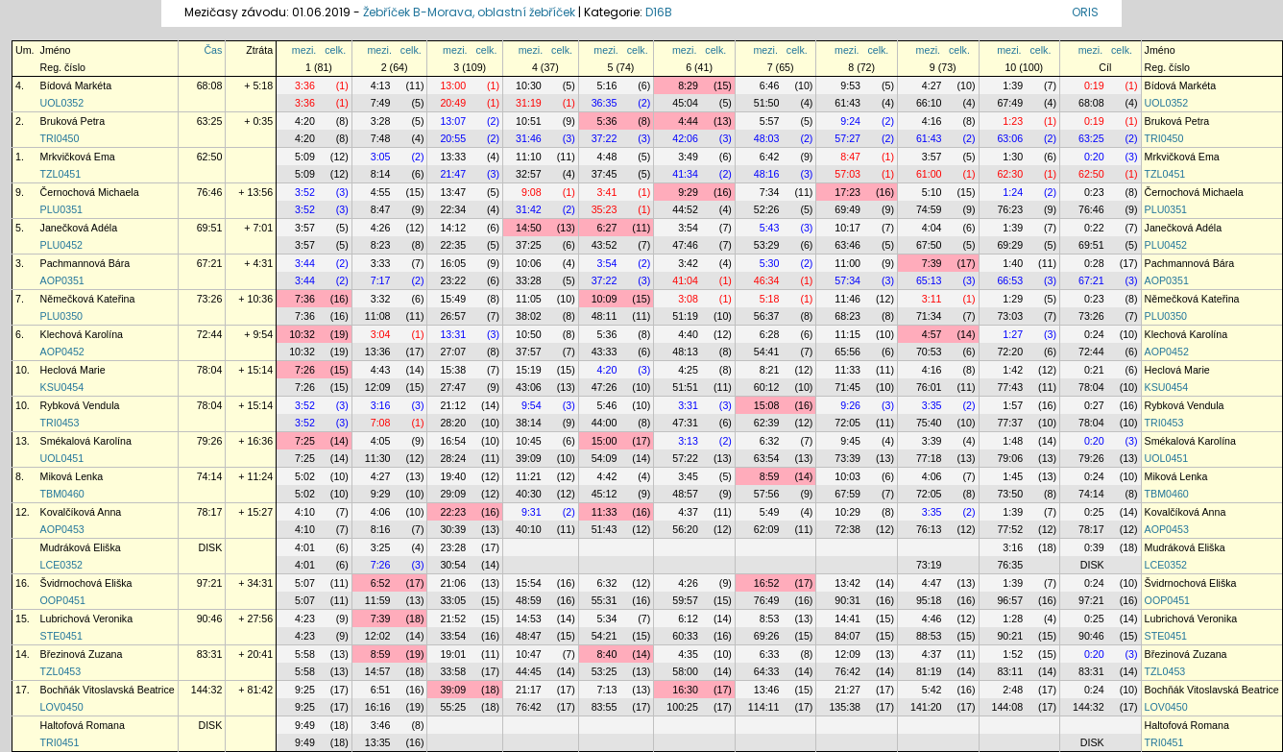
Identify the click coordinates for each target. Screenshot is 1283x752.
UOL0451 (62, 458)
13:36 (378, 351)
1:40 (1013, 263)
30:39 (453, 529)
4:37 (688, 512)
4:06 (932, 476)
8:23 (381, 245)
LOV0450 (62, 707)
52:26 (767, 209)
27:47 (453, 387)
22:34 (453, 209)
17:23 (847, 192)
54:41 (767, 351)
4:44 (688, 121)
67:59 (847, 493)
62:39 (767, 422)
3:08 (688, 298)
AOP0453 (62, 529)
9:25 (305, 689)
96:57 (1010, 600)
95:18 (929, 600)
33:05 (453, 600)
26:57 (453, 316)
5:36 (607, 121)
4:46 (932, 618)
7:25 (305, 441)
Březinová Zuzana (81, 654)
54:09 (604, 458)
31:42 (529, 209)
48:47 (529, 636)
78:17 (210, 512)
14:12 (453, 227)
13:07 (453, 121)
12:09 (378, 387)
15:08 (767, 405)
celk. (335, 50)
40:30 (529, 493)
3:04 (381, 334)
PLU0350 (61, 316)
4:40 (688, 334)
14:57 (378, 671)
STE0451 (61, 636)
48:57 (685, 493)
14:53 (529, 618)
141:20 (926, 707)
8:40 (607, 654)
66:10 (929, 103)
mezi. (304, 50)
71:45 (847, 387)
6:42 (770, 156)
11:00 (847, 263)
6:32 (770, 441)
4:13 (381, 85)
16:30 (685, 689)
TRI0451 (60, 742)
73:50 (1010, 493)
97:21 (210, 583)
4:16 (932, 121)
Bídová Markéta (76, 85)
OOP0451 (62, 600)
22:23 (453, 512)
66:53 (1010, 280)
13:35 (378, 742)
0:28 (1094, 263)
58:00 (685, 671)
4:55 (381, 192)
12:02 (378, 636)
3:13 (688, 441)
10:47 (529, 654)
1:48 (1013, 441)
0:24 (1094, 334)
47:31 (685, 422)
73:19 (929, 564)
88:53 (929, 636)
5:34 (607, 618)
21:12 (453, 405)
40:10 (529, 529)
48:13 (685, 351)
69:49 (847, 209)
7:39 (932, 263)
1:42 (1013, 370)
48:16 (767, 174)
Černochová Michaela (89, 192)
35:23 (604, 209)
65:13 (929, 280)
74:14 (210, 476)
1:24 (1013, 192)
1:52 (1013, 654)
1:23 (1013, 121)
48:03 (767, 138)
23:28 (453, 547)
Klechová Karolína (82, 334)
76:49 (767, 600)
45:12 (604, 493)
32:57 (529, 174)
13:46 (767, 689)
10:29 (847, 512)
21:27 (847, 689)
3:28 (381, 121)
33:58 (453, 671)
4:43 (381, 370)
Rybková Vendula (80, 405)
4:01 (305, 547)
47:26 (604, 387)
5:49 (770, 512)
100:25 (682, 707)
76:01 (929, 387)
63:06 (1010, 138)
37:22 (604, 138)
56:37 (767, 316)
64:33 (767, 671)
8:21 (770, 370)
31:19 (529, 103)
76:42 (847, 671)
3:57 (932, 156)
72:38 (847, 529)
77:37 (1010, 422)
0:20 (1094, 156)
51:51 (685, 387)
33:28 (529, 280)
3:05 (381, 156)
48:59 (529, 600)
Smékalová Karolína (86, 441)
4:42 (607, 476)
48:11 (604, 316)
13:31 (453, 334)
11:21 (529, 476)
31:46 (529, 138)
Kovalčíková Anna (81, 512)
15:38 (453, 370)
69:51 (210, 227)
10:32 (302, 334)
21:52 (453, 618)
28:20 (453, 422)
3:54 (688, 227)
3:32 (381, 298)
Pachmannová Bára (85, 263)
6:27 (607, 227)
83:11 (1010, 671)
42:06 (685, 138)
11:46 (847, 298)
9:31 (531, 512)
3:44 (305, 263)
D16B (658, 12)
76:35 (1010, 564)
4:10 (305, 512)
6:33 (770, 654)
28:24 (453, 458)
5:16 (607, 85)
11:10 (529, 156)
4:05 (381, 441)
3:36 (305, 85)
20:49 (453, 103)
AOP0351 (62, 280)
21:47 (453, 174)
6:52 (381, 583)
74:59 (929, 209)
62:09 (767, 529)
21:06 (453, 583)
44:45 (529, 671)
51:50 (767, 103)
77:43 (1010, 387)
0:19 (1094, 85)
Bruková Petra (73, 121)
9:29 (688, 192)
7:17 (381, 280)
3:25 (381, 547)
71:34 (929, 316)
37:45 (604, 174)
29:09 (453, 493)
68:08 (210, 85)
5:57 (770, 121)
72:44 (210, 334)
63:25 (210, 121)
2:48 (1013, 689)
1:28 (1013, 618)
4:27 (932, 85)
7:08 (381, 422)
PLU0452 (61, 245)
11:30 (378, 458)
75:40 (929, 422)
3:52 (305, 192)
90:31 (847, 600)
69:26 (767, 636)
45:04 (685, 103)
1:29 (1013, 298)
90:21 (1010, 636)
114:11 (764, 707)
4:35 (688, 654)
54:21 (604, 636)
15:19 (529, 370)
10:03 (847, 476)
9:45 (850, 441)
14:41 (847, 618)
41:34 (685, 174)
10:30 (529, 85)
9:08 (531, 192)
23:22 (453, 280)
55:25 (453, 707)
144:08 (1008, 707)
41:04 (685, 280)
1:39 (1013, 85)
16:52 (767, 583)
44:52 (685, 209)
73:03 (1010, 316)
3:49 (688, 156)
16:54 (453, 441)
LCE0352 (61, 564)
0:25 (1094, 512)
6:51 (381, 689)
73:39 (847, 458)
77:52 (1010, 529)
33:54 (453, 636)
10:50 (529, 334)
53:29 (767, 245)
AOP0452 (62, 351)
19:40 (453, 476)
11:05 (529, 298)
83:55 (604, 707)
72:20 (1010, 351)
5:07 (305, 583)
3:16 (381, 405)
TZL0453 (61, 671)
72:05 (847, 422)
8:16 (381, 529)
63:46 (847, 245)
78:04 (210, 370)
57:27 (847, 138)
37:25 (529, 245)
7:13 (607, 689)
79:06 (1010, 458)
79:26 (210, 441)
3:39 (932, 441)
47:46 (685, 245)
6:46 (770, 85)
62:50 (210, 156)
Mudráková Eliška (80, 547)
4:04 (932, 227)
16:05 (453, 263)
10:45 (529, 441)
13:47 (453, 192)
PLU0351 (61, 209)
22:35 (453, 245)
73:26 (210, 298)
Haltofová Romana (82, 725)
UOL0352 (62, 103)
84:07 (847, 636)
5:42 (932, 689)
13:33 (453, 156)
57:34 (847, 280)
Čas (213, 50)
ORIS (1085, 12)
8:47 (850, 156)
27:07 (453, 351)
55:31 (604, 600)
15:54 (529, 583)
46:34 (767, 280)
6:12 (688, 618)
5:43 (770, 227)
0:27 (1094, 405)
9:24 (850, 121)
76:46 (210, 192)
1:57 (1013, 405)
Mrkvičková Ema (77, 156)
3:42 (688, 263)
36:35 (604, 103)
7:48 (381, 138)
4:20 (305, 121)
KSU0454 (62, 387)
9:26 (850, 405)
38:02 (529, 316)
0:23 (1094, 192)
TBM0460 (62, 493)
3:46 (381, 725)
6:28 (770, 334)
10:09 (604, 298)
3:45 (688, 476)
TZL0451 (61, 174)
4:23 (305, 618)
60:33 (685, 636)
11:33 (847, 370)
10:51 (529, 121)
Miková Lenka (72, 476)
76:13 (929, 529)
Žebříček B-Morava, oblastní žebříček (469, 12)
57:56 (767, 493)
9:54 (531, 405)
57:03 (847, 174)
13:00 (453, 85)
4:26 (381, 227)
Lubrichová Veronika (86, 618)
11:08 (378, 316)
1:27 (1013, 334)
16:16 (378, 707)
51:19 (685, 316)
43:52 (604, 245)
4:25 (688, 370)
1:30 (1013, 156)
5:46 (607, 405)
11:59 (378, 600)
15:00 (604, 441)
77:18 (929, 458)
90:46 (210, 618)
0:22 (1094, 227)
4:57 (932, 334)
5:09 (305, 156)
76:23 (1010, 209)
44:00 (604, 422)
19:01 (453, 654)
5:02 (305, 476)
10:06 (529, 263)
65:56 (847, 351)
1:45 (1013, 476)
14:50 (529, 227)
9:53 (850, 85)
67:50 (929, 245)
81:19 (929, 671)
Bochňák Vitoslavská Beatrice (107, 689)
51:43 (604, 529)
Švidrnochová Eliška (86, 583)
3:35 (932, 405)
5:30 (770, 263)
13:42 (847, 583)
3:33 (381, 263)
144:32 (207, 689)
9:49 (305, 725)
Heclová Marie (73, 370)
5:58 (305, 654)
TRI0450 (60, 138)
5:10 (932, 192)
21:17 (529, 689)
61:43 (847, 103)
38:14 (529, 422)
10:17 (847, 227)
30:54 (453, 564)
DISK (210, 547)
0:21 (1094, 370)
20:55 (453, 138)
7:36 (305, 298)
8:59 (770, 476)
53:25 (604, 671)
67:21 (210, 263)
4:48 (607, 156)
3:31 (688, 405)
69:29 (1010, 245)
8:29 (688, 85)
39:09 (529, 458)
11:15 (847, 334)
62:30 (1010, 174)
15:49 (453, 298)
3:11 (932, 298)
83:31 (210, 654)
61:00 (929, 174)
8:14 (381, 174)
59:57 (685, 600)
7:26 (305, 370)
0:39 (1094, 547)
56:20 (685, 529)
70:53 (929, 351)
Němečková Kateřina (87, 298)
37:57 (529, 351)
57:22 (685, 458)
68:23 (847, 316)
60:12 (767, 387)
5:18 (770, 298)
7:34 (770, 192)
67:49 (1010, 103)
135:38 (844, 707)
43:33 (604, 351)
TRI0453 (60, 422)
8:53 (770, 618)
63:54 (767, 458)
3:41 (607, 192)
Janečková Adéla (79, 227)
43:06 (529, 387)
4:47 (932, 583)
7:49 (381, 103)
